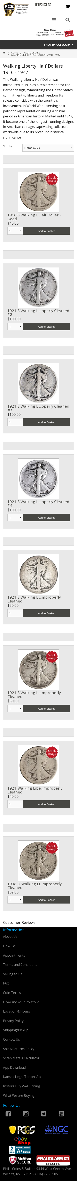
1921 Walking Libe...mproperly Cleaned (34, 789)
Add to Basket (46, 231)
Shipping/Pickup (15, 1030)
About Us (10, 936)
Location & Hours (16, 1011)
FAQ (6, 983)
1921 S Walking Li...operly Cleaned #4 (38, 503)
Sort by (8, 146)
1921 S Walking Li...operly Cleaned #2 (38, 312)
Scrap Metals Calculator (21, 1058)
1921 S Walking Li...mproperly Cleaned (34, 598)
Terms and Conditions (20, 964)
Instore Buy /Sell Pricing (21, 1086)
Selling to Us (12, 974)
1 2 (15, 613)
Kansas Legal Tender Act (22, 1076)
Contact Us (11, 1039)
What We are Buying (19, 1095)
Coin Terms (12, 992)
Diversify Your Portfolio (21, 1002)
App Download (14, 1067)
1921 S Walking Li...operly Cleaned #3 (38, 408)
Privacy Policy (13, 1020)
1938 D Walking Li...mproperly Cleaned (34, 885)
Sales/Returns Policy (18, 1049)
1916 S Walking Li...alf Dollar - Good (34, 216)
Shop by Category (59, 45)
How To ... (10, 946)
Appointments (14, 955)
